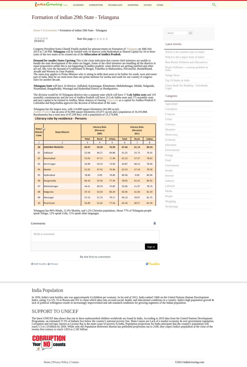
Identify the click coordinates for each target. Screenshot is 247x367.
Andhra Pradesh (42, 111)
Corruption (96, 5)
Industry (169, 180)
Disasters (170, 129)
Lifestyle (170, 185)
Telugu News (172, 75)
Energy (169, 155)
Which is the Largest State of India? (185, 57)
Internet (169, 175)
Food (168, 160)
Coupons (170, 114)
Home (36, 30)
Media (168, 191)
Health (169, 170)
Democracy (171, 134)
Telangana (132, 48)
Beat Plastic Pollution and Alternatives (186, 62)
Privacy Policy (60, 362)
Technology (115, 5)
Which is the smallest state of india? (185, 51)
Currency (170, 124)
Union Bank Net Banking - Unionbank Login (186, 87)
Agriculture (171, 103)
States (148, 5)
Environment (172, 150)
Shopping (133, 5)
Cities (160, 5)
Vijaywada (112, 100)
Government (50, 30)
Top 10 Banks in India (177, 80)
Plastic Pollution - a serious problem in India (186, 69)
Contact (74, 362)
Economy (78, 5)
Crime (168, 119)
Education (170, 144)
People (169, 196)
